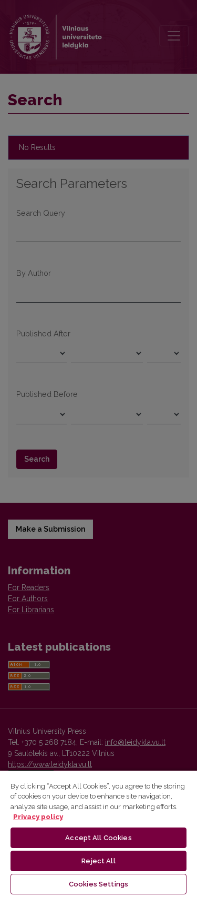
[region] (98, 833)
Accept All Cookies (98, 838)
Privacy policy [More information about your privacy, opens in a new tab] (38, 817)
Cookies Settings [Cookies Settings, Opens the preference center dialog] (98, 884)
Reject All (98, 861)
